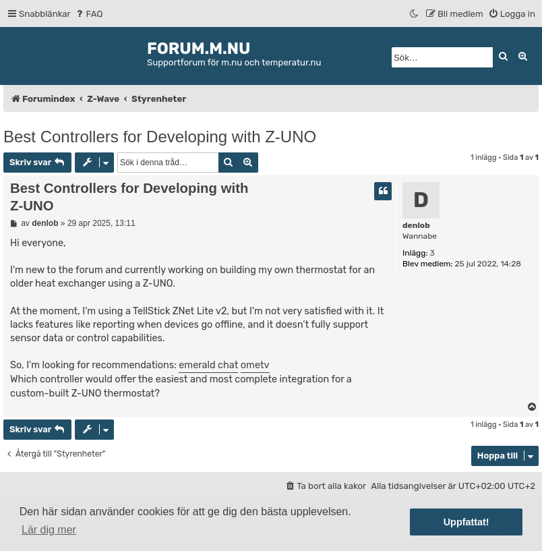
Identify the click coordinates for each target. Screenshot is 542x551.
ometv (255, 365)
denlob (416, 225)
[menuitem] (88, 14)
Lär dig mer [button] (49, 529)
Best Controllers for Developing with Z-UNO (159, 136)
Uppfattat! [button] (466, 522)
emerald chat (208, 365)
